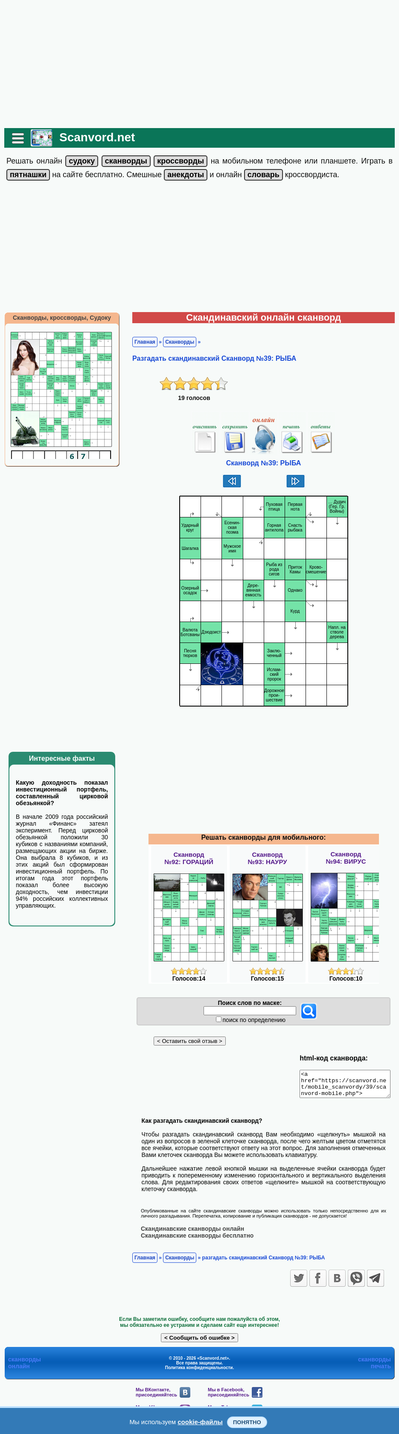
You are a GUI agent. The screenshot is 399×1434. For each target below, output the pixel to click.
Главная (140, 342)
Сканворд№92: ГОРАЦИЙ (188, 858)
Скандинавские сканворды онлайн (188, 1233)
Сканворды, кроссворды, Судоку (58, 317)
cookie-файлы (200, 1421)
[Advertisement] (199, 64)
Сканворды (175, 342)
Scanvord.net (93, 137)
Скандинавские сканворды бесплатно (193, 1240)
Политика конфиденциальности (199, 1372)
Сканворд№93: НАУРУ (267, 858)
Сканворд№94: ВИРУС (346, 857)
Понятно (247, 1422)
